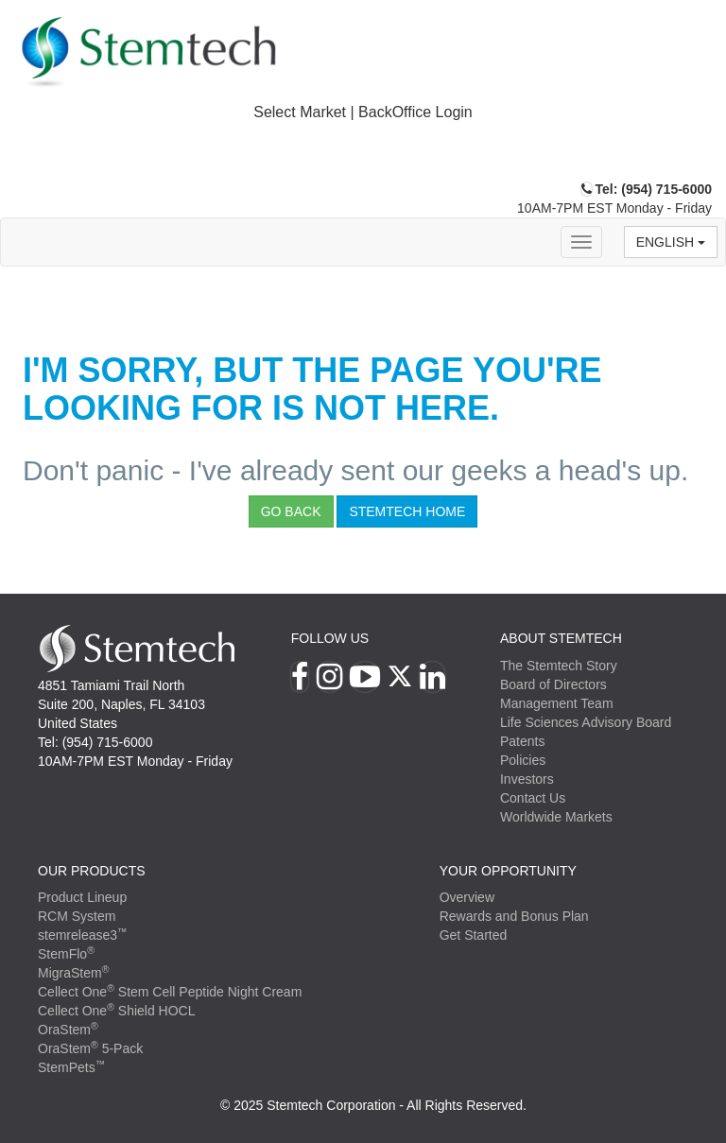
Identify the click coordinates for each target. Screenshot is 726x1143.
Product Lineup (82, 897)
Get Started (474, 935)
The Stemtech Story (558, 665)
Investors (527, 779)
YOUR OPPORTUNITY (508, 870)
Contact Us (532, 797)
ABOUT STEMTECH (561, 638)
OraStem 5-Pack (90, 1048)
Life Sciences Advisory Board (585, 722)
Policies (522, 760)
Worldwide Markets (556, 816)
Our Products (92, 870)
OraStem (68, 1029)
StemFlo (66, 953)
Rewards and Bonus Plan (514, 916)
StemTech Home (407, 511)
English (670, 242)
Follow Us (330, 638)
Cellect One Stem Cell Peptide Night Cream (170, 991)
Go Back (291, 511)
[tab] (363, 113)
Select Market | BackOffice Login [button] (363, 112)
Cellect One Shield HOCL (117, 1010)
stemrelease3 (83, 935)
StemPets (71, 1067)
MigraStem (73, 972)
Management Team (557, 703)
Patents (522, 741)
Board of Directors (553, 684)
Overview (467, 897)
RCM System (76, 916)
